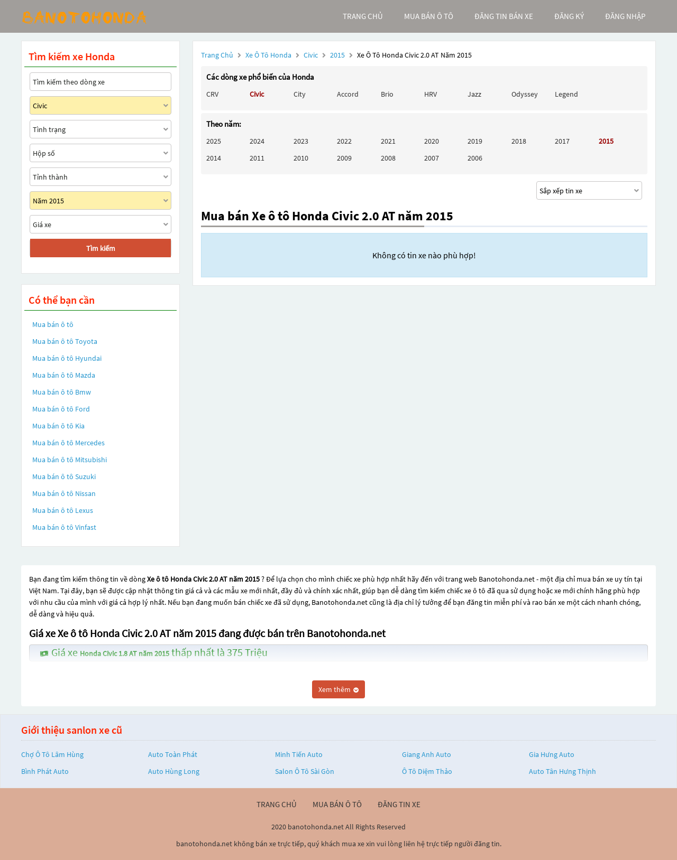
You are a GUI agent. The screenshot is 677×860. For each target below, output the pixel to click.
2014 (213, 158)
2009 (344, 158)
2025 (213, 141)
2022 (344, 141)
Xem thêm (338, 689)
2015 (338, 55)
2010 (301, 158)
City (300, 94)
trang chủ (363, 16)
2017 (562, 141)
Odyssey (524, 94)
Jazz (474, 94)
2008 (388, 158)
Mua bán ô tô (53, 324)
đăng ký (569, 16)
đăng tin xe (399, 804)
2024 (257, 141)
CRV (212, 94)
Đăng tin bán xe (503, 16)
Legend (566, 94)
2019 (475, 141)
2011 (257, 158)
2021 (388, 141)
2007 (431, 158)
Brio (387, 94)
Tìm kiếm (100, 248)
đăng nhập (625, 16)
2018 (518, 141)
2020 (431, 141)
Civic (311, 55)
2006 (475, 158)
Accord (348, 94)
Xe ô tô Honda (268, 55)
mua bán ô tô (428, 16)
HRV (430, 94)
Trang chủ (217, 55)
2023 (301, 141)
